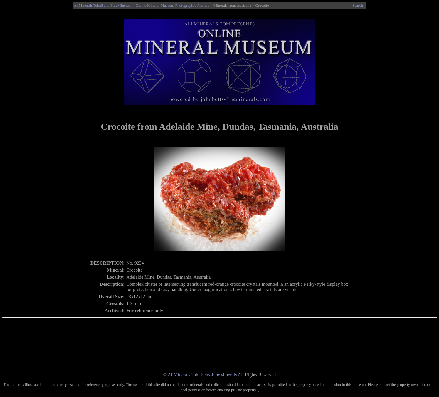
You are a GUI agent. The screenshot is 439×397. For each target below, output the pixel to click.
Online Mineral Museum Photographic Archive (172, 5)
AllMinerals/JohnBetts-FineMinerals (102, 5)
